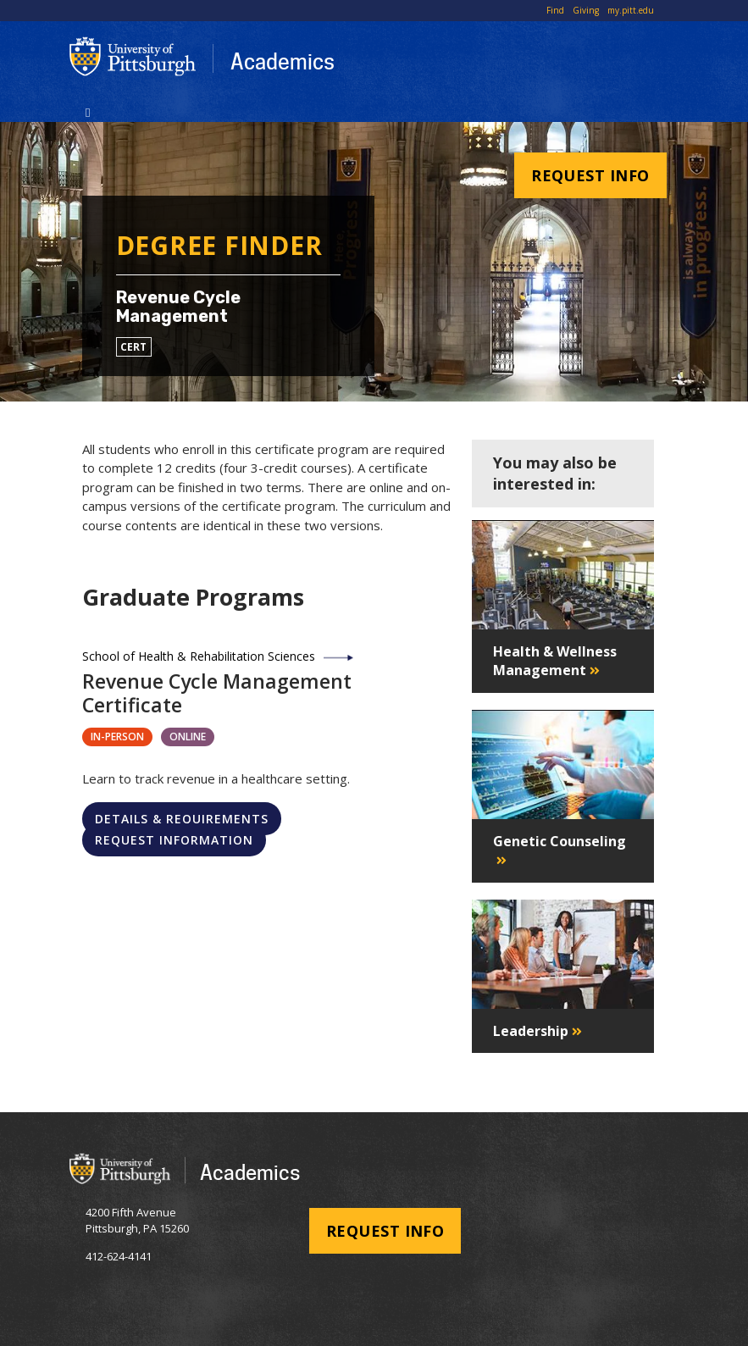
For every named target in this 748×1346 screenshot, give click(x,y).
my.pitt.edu (630, 10)
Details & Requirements (182, 819)
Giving (586, 10)
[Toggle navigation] (88, 111)
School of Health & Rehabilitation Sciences (198, 656)
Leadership (530, 1031)
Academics (282, 61)
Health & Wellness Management (555, 660)
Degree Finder (219, 245)
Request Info (590, 175)
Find (555, 10)
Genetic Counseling (559, 841)
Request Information (174, 840)
